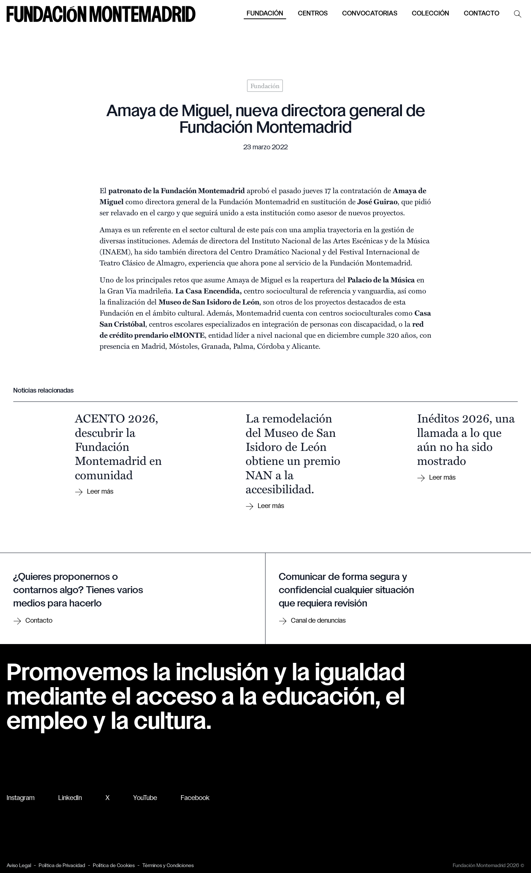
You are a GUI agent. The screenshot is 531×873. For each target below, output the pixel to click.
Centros (312, 14)
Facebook (195, 798)
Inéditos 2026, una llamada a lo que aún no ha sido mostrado (466, 439)
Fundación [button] (265, 14)
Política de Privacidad (62, 866)
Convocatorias (369, 14)
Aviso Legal (19, 866)
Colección (430, 14)
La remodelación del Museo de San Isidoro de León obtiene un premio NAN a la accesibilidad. (293, 453)
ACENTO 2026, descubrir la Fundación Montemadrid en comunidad (118, 446)
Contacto (481, 14)
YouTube (145, 798)
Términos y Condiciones (168, 866)
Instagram (21, 798)
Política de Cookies (114, 866)
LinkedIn (70, 798)
